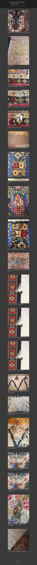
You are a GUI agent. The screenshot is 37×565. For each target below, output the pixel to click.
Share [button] (8, 33)
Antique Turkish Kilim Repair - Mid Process (18, 107)
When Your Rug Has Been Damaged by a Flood (18, 32)
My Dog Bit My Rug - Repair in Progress (17, 337)
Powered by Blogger (18, 560)
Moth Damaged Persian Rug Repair (16, 249)
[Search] (28, 2)
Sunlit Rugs (11, 65)
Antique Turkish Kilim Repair (15, 127)
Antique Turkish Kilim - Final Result (16, 86)
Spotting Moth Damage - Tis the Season (17, 148)
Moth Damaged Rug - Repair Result (16, 469)
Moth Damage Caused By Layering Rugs (17, 551)
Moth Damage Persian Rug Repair (16, 215)
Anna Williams (20, 561)
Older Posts (27, 555)
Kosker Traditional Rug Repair (17, 3)
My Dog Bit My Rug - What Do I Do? (16, 370)
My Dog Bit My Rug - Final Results (15, 304)
